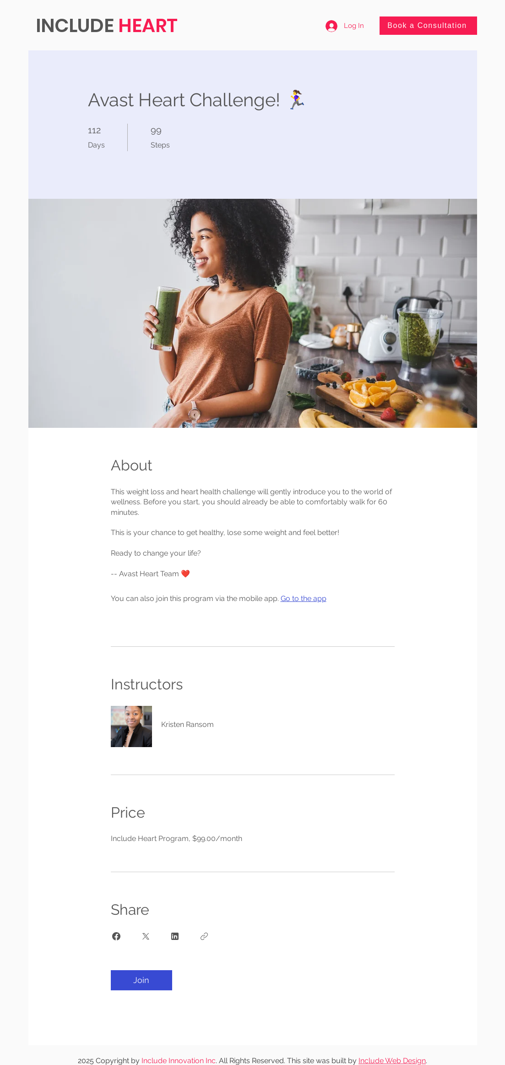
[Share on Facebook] (116, 936)
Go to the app (303, 598)
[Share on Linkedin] (174, 936)
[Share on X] (145, 936)
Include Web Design (392, 1060)
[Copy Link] (204, 936)
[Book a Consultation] (428, 25)
